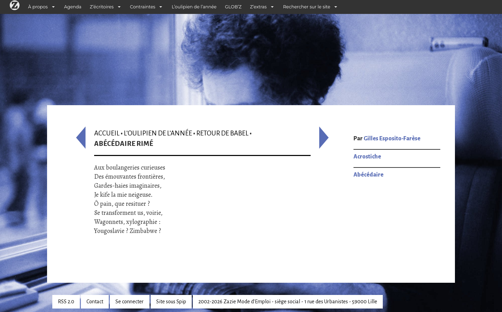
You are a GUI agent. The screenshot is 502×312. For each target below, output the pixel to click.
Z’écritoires (102, 6)
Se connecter (129, 301)
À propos (38, 6)
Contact (94, 301)
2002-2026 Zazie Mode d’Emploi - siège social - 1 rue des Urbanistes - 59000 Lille (287, 301)
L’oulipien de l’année (194, 6)
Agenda (73, 6)
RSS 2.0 (66, 301)
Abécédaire (368, 175)
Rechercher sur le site (306, 6)
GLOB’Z (233, 6)
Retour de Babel (222, 133)
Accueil (107, 133)
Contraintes (142, 6)
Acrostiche (367, 157)
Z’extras (258, 6)
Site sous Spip (171, 301)
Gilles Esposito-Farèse (392, 138)
